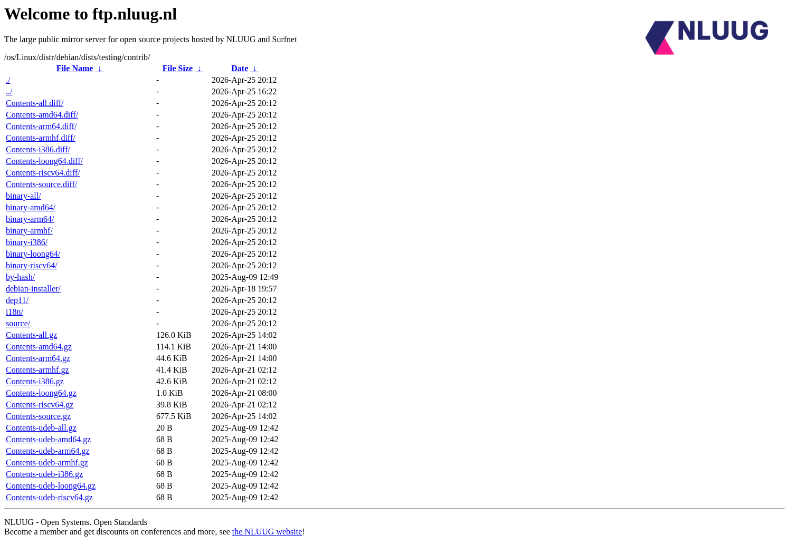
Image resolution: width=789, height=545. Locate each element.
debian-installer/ (33, 288)
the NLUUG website (267, 531)
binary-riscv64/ (32, 265)
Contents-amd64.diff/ (42, 114)
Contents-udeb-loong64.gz (51, 485)
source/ (18, 323)
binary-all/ (23, 195)
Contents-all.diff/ (34, 103)
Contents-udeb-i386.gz (44, 474)
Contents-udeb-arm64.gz (48, 450)
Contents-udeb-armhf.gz (47, 462)
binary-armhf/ (29, 230)
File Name (74, 68)
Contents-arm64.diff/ (41, 126)
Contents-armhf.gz (37, 369)
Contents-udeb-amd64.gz (48, 439)
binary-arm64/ (30, 219)
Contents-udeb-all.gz (41, 427)
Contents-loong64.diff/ (44, 161)
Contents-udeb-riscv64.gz (49, 497)
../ (9, 91)
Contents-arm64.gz (38, 358)
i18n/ (14, 311)
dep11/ (17, 300)
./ (8, 79)
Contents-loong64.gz (41, 392)
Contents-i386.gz (35, 381)
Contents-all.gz (31, 334)
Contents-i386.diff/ (38, 149)
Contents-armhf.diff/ (40, 137)
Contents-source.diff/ (41, 184)
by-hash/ (20, 276)
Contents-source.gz (38, 416)
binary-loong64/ (33, 253)
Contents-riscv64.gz (39, 404)
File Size (178, 68)
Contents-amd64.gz (39, 346)
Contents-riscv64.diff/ (43, 172)
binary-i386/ (26, 242)
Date (239, 68)
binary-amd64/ (30, 207)
